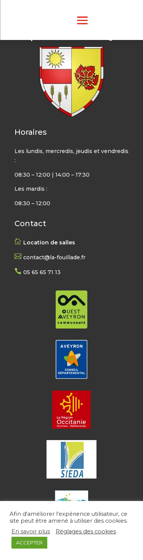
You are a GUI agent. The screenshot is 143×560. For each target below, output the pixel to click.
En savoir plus (30, 531)
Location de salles (49, 242)
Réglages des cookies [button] (86, 531)
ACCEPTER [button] (29, 542)
